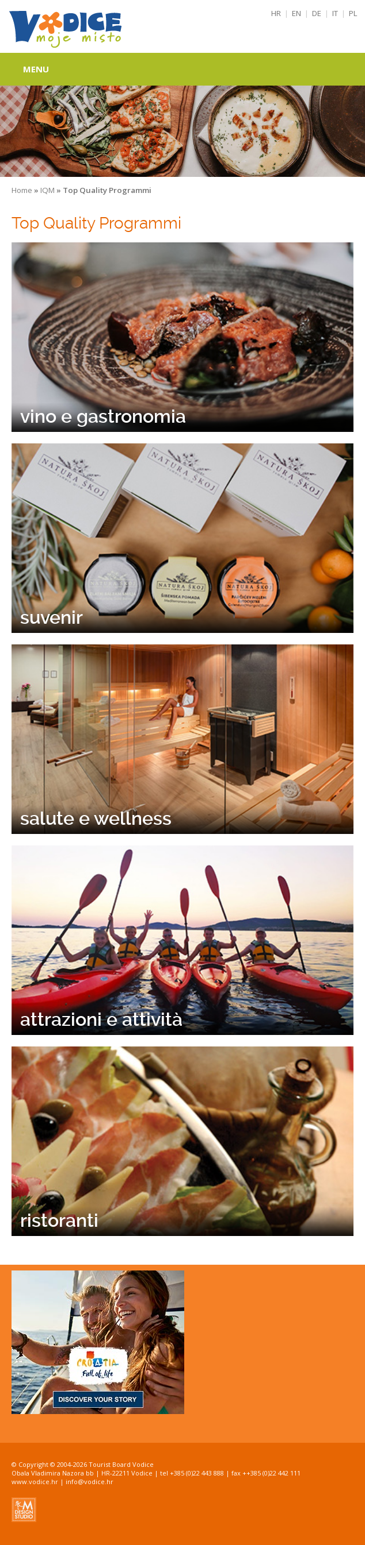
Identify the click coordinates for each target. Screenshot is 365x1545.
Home (22, 190)
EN (296, 13)
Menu (36, 69)
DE (316, 13)
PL (353, 13)
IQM (47, 190)
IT (335, 13)
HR (276, 13)
